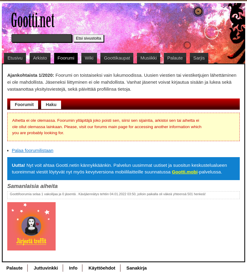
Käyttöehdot (102, 267)
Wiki (89, 57)
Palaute (175, 57)
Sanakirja (136, 267)
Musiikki (149, 57)
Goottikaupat (117, 57)
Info (73, 267)
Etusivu (15, 57)
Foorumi (65, 57)
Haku (51, 104)
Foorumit (24, 104)
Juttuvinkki (46, 267)
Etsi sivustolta (88, 38)
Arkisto (40, 57)
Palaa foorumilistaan (33, 150)
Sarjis (199, 57)
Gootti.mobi (185, 171)
